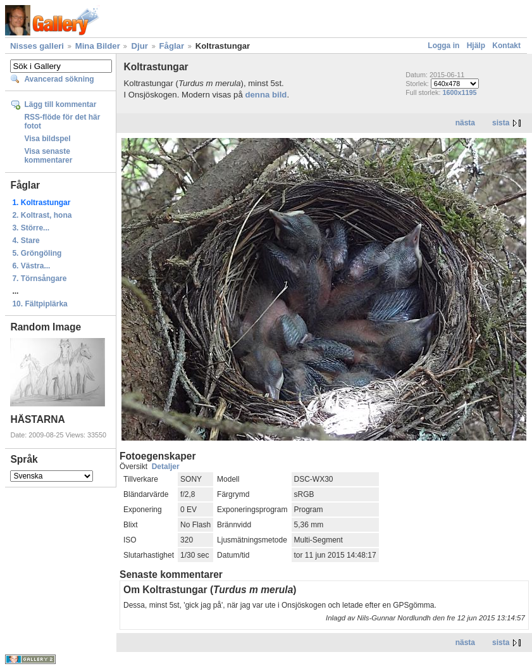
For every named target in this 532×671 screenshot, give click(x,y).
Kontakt (506, 45)
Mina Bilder (97, 46)
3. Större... (30, 227)
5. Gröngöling (36, 253)
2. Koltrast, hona (41, 215)
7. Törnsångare (39, 278)
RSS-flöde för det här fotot (62, 121)
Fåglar (172, 46)
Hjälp (476, 45)
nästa (465, 122)
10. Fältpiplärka (39, 303)
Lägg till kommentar (60, 104)
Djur (139, 46)
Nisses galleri (37, 46)
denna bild (266, 94)
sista (500, 122)
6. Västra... (31, 265)
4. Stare (25, 240)
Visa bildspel (47, 138)
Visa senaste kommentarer (48, 156)
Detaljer (166, 466)
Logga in (443, 45)
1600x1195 (459, 92)
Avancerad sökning (59, 79)
